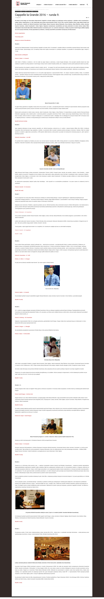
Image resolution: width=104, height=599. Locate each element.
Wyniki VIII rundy (19, 190)
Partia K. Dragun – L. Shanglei (22, 326)
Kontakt (82, 4)
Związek (39, 4)
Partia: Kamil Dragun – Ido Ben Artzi (24, 394)
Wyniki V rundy (19, 377)
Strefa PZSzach (48, 4)
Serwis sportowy (35, 11)
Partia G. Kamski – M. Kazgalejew (23, 230)
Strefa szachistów (61, 4)
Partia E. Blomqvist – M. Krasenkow (23, 212)
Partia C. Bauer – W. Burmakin (22, 333)
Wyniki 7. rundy (18, 233)
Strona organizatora (20, 33)
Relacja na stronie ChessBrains (23, 40)
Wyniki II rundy (18, 521)
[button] (87, 4)
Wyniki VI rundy (19, 299)
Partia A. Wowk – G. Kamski (22, 58)
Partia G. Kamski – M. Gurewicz (22, 186)
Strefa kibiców (73, 4)
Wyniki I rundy (18, 582)
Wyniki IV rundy (19, 454)
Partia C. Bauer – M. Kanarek (22, 443)
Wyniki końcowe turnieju (21, 121)
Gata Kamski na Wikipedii (21, 54)
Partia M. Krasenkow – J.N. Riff (22, 137)
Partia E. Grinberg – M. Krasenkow (23, 317)
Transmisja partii (19, 36)
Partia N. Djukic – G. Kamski (22, 292)
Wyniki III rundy (19, 404)
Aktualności (31, 9)
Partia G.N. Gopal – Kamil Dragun (23, 415)
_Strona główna (29, 11)
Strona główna (18, 9)
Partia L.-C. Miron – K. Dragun (22, 258)
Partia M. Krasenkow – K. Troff (22, 255)
